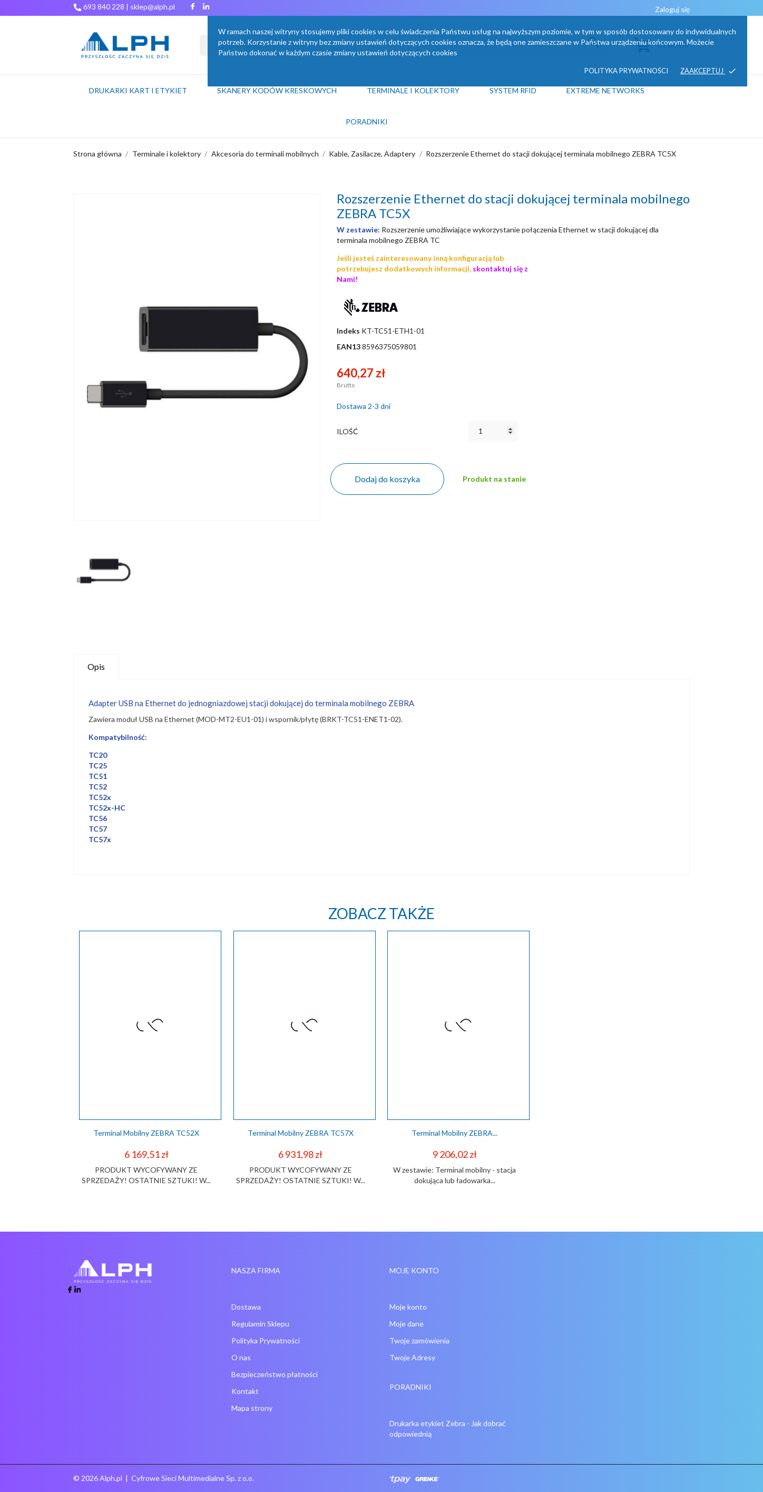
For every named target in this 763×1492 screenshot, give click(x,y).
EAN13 (348, 346)
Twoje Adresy (412, 1357)
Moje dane (406, 1323)
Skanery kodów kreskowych (277, 90)
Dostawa (246, 1306)
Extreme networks (605, 90)
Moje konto (408, 1306)
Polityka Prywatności (265, 1340)
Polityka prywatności (626, 70)
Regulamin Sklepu (260, 1323)
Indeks (348, 330)
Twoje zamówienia (419, 1340)
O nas (241, 1357)
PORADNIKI (367, 121)
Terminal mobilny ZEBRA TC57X (301, 1132)
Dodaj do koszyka (387, 479)
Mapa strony (251, 1407)
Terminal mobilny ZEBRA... (454, 1132)
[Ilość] (493, 431)
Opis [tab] (96, 666)
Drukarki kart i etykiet (138, 90)
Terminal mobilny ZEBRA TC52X (146, 1132)
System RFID (513, 90)
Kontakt (245, 1391)
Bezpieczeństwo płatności (274, 1374)
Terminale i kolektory (413, 90)
